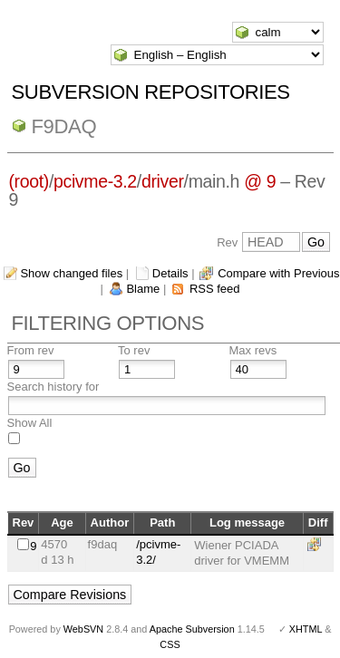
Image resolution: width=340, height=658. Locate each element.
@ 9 (260, 181)
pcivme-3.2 (95, 181)
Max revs (253, 350)
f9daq (64, 126)
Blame (143, 288)
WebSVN (83, 629)
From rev (30, 350)
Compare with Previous (278, 273)
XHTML (305, 629)
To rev (134, 350)
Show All (30, 423)
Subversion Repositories (151, 92)
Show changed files (71, 273)
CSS (170, 644)
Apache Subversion (192, 629)
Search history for (53, 386)
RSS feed (214, 288)
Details (170, 273)
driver (162, 181)
